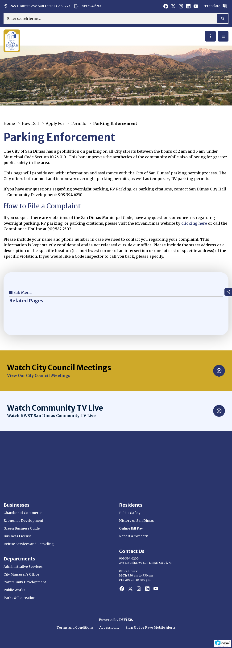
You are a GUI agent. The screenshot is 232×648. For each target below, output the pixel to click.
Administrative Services (23, 566)
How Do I (30, 123)
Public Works (14, 590)
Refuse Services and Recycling (29, 544)
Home (9, 123)
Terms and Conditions (75, 627)
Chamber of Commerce (23, 513)
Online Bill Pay (131, 528)
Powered (106, 620)
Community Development (25, 582)
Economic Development (23, 520)
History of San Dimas (136, 520)
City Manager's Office (21, 574)
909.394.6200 (88, 6)
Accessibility (109, 627)
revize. (126, 619)
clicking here (194, 223)
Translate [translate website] (215, 6)
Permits (78, 123)
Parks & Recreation (19, 598)
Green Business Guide (22, 528)
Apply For (55, 123)
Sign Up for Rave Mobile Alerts (150, 627)
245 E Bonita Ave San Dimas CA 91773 (37, 6)
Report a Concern (133, 536)
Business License (18, 536)
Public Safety (130, 513)
